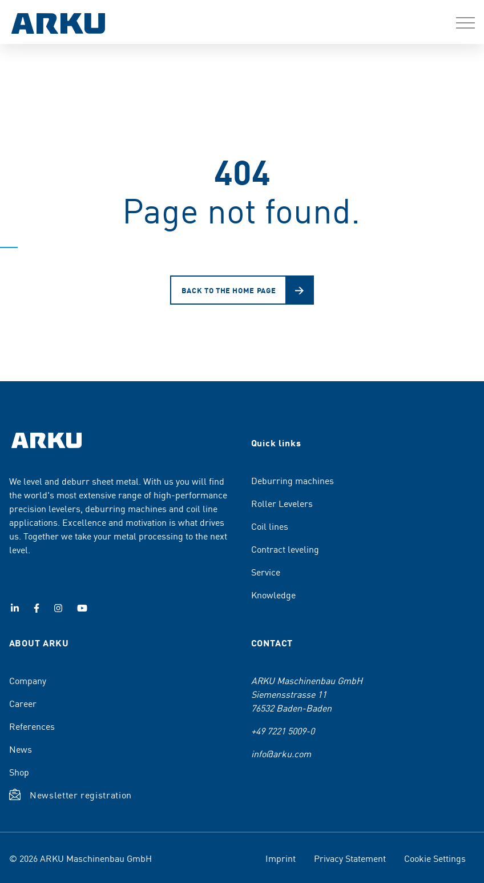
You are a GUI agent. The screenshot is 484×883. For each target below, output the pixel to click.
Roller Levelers (282, 503)
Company (27, 680)
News (20, 748)
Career (23, 703)
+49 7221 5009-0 (282, 730)
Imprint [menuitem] (280, 858)
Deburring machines (292, 480)
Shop (19, 771)
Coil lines (269, 526)
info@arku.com (281, 753)
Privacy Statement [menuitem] (350, 858)
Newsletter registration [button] (81, 794)
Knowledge (273, 594)
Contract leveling (285, 548)
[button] (465, 23)
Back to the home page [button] (229, 290)
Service (265, 571)
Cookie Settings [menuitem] (435, 858)
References (32, 726)
